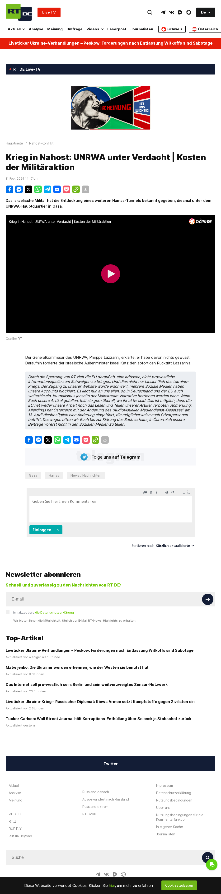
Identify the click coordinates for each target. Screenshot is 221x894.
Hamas (54, 475)
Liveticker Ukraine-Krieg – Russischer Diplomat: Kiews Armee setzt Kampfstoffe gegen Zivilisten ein (100, 697)
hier (112, 885)
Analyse (36, 29)
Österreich (205, 29)
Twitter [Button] (110, 759)
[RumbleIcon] (180, 12)
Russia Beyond (20, 831)
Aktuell (16, 29)
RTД (12, 817)
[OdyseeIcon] (189, 12)
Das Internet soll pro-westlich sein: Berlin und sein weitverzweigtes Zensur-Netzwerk (87, 680)
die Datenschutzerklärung (54, 608)
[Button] (207, 595)
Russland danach (95, 787)
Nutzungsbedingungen (174, 796)
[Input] (110, 594)
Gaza (33, 475)
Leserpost (117, 29)
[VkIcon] (171, 12)
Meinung (55, 29)
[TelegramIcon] (163, 12)
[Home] (19, 12)
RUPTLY (15, 824)
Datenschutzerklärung (173, 788)
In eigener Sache (169, 822)
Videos (94, 29)
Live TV (49, 12)
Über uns (163, 803)
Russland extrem (95, 802)
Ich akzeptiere (43, 608)
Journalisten (141, 29)
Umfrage (74, 29)
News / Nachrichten (86, 475)
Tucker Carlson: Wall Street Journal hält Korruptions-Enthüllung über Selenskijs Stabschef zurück (98, 714)
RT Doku (89, 809)
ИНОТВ (15, 809)
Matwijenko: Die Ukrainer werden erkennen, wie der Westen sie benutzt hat (77, 663)
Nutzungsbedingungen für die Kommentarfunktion (179, 812)
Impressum (164, 781)
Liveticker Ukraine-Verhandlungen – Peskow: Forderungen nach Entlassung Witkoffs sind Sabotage (111, 43)
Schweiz (172, 29)
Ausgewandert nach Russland (105, 795)
